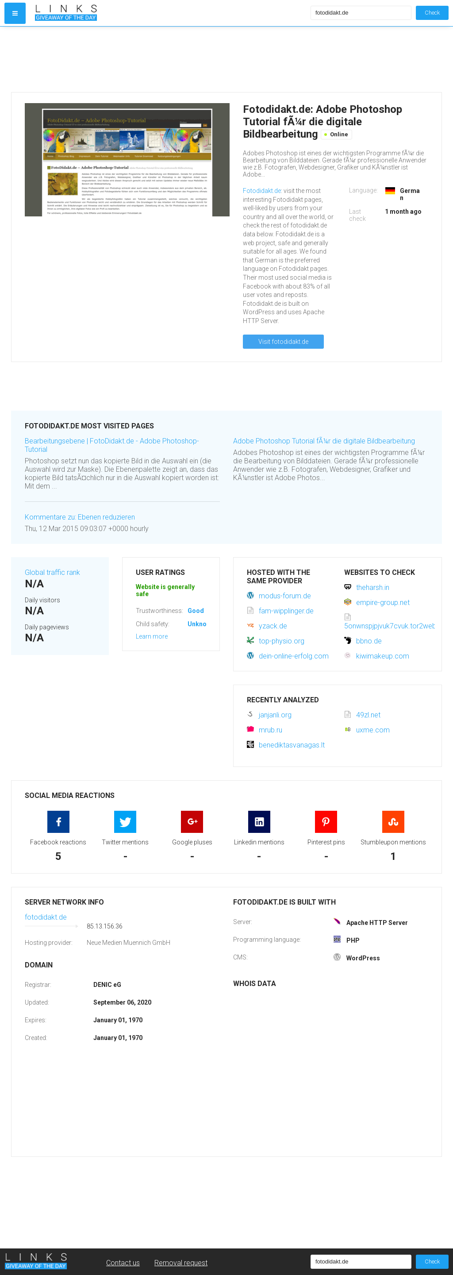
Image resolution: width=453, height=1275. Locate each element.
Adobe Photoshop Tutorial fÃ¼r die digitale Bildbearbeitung (324, 441)
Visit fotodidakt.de (283, 341)
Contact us (123, 1263)
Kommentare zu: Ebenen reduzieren (80, 517)
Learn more (152, 636)
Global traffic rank (52, 572)
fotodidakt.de (46, 917)
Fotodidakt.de (262, 190)
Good (196, 610)
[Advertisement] (170, 59)
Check (432, 12)
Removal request (180, 1263)
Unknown (201, 624)
